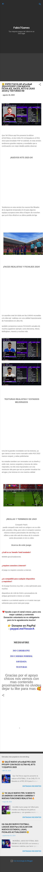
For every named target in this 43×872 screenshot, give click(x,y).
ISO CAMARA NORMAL (21, 656)
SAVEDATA (21, 662)
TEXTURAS (21, 667)
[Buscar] (40, 4)
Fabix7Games (21, 27)
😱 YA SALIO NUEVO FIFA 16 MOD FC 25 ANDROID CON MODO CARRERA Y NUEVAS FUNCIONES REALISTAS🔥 (18, 795)
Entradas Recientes (32, 786)
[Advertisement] (20, 13)
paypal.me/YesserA (22, 628)
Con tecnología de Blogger (21, 861)
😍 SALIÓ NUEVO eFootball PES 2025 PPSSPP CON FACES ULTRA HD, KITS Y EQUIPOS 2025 (19, 764)
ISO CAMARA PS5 (21, 651)
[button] (40, 84)
